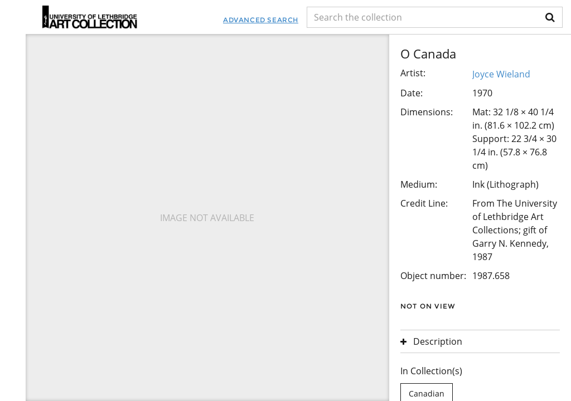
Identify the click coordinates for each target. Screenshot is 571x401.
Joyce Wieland (501, 74)
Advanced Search (260, 20)
